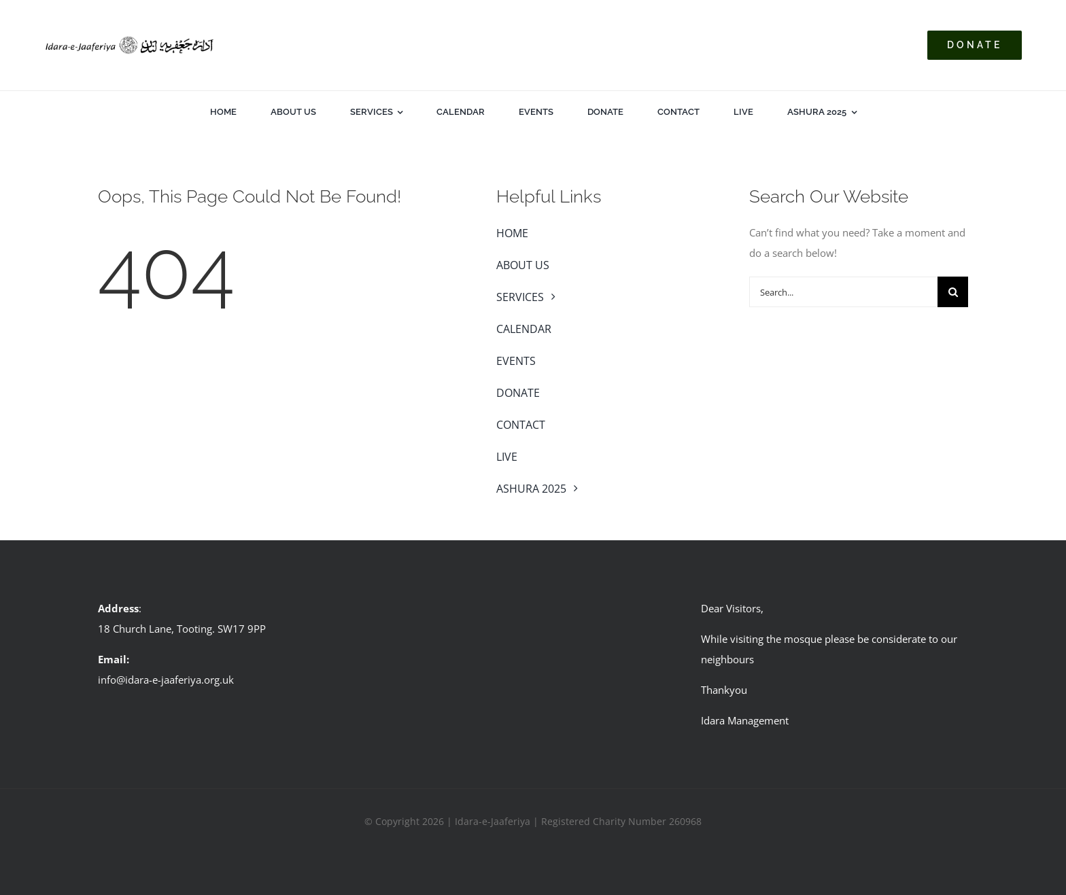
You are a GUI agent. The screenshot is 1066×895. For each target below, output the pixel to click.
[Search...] (843, 292)
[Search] (953, 292)
